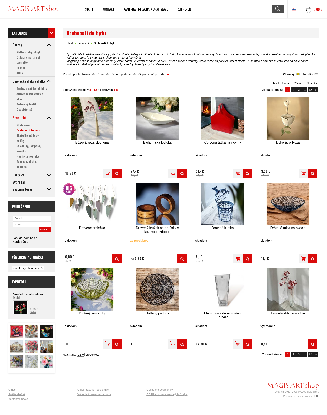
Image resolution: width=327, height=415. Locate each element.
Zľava (297, 83)
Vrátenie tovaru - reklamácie (94, 394)
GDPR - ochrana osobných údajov (166, 394)
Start (89, 9)
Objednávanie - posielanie (93, 389)
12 (310, 89)
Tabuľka (308, 74)
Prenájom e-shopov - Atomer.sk (301, 396)
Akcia (285, 83)
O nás (12, 389)
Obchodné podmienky (159, 389)
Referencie (184, 9)
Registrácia (20, 241)
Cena (101, 74)
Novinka (312, 83)
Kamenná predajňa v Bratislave (145, 9)
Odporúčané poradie (151, 74)
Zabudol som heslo (25, 238)
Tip (275, 83)
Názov (86, 74)
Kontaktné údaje (18, 398)
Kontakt (108, 9)
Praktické (84, 43)
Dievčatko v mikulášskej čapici (28, 296)
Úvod (70, 43)
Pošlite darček (16, 394)
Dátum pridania (121, 74)
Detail (33, 312)
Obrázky (289, 74)
